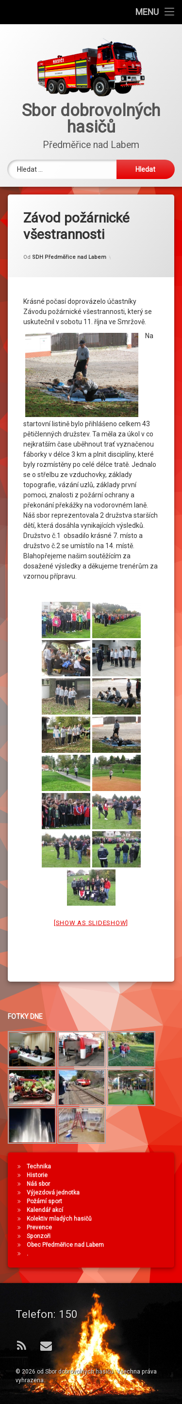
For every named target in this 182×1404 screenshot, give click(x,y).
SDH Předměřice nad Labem (69, 238)
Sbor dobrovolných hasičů (79, 1371)
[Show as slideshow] (91, 904)
